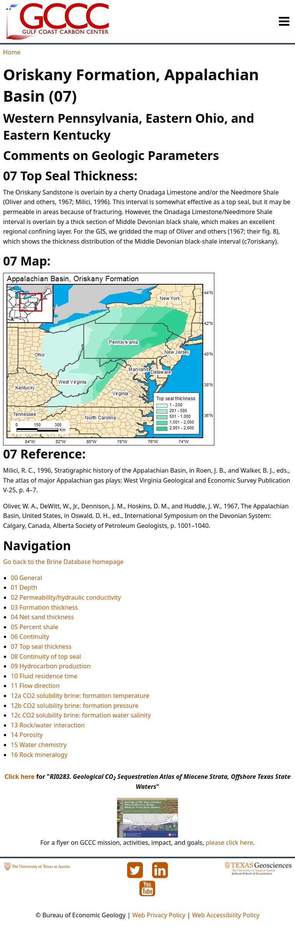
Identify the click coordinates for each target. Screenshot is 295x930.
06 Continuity (30, 636)
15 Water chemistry (38, 744)
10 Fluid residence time (44, 676)
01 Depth (24, 587)
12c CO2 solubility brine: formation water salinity (81, 715)
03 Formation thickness (44, 607)
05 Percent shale (34, 627)
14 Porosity (27, 734)
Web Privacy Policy (159, 915)
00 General (26, 578)
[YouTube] (147, 893)
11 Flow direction (35, 685)
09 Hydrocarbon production (51, 666)
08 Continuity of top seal (46, 656)
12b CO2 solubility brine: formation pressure (75, 705)
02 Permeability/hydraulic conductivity (66, 597)
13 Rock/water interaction (48, 725)
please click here (229, 842)
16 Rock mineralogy (39, 754)
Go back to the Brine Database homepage (63, 561)
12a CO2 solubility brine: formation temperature (80, 695)
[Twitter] (135, 874)
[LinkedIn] (160, 874)
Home (12, 52)
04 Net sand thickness (42, 617)
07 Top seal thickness (41, 646)
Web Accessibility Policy (225, 915)
